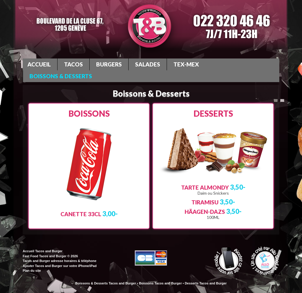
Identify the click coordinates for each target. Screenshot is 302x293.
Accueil (39, 64)
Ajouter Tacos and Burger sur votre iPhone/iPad (59, 266)
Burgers (109, 64)
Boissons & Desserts (60, 76)
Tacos (73, 64)
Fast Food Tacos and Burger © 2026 (50, 256)
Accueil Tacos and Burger (43, 251)
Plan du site (32, 270)
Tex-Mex (186, 64)
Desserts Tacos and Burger (205, 283)
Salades (147, 64)
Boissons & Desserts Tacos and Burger (105, 283)
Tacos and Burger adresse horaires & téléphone (59, 261)
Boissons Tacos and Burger (160, 283)
